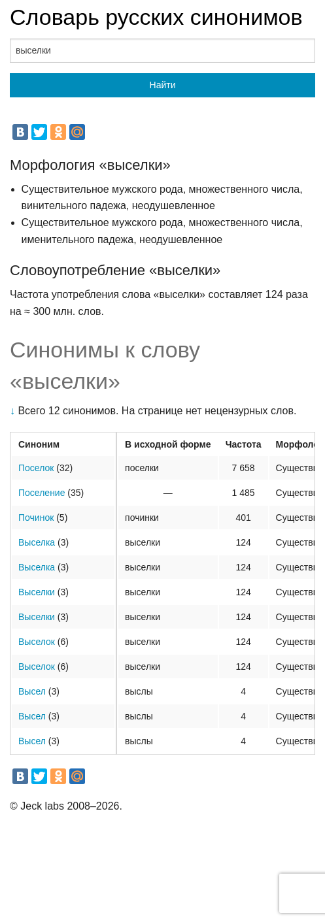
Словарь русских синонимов (156, 17)
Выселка (36, 542)
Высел (32, 691)
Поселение (41, 492)
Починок (36, 517)
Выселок (36, 641)
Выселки (36, 592)
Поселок (36, 468)
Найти (163, 85)
